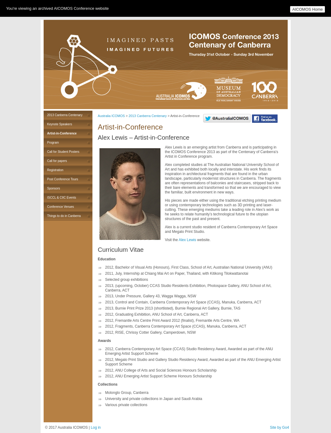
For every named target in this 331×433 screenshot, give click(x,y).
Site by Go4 (279, 427)
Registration (55, 170)
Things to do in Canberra (64, 216)
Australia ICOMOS (111, 116)
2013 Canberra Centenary (65, 115)
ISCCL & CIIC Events (61, 197)
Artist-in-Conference (62, 133)
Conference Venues (60, 206)
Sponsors (53, 188)
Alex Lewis (187, 240)
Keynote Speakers (59, 124)
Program (53, 142)
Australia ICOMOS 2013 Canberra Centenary (166, 64)
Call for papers (57, 161)
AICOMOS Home (307, 9)
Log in (96, 427)
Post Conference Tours (62, 179)
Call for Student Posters (63, 151)
